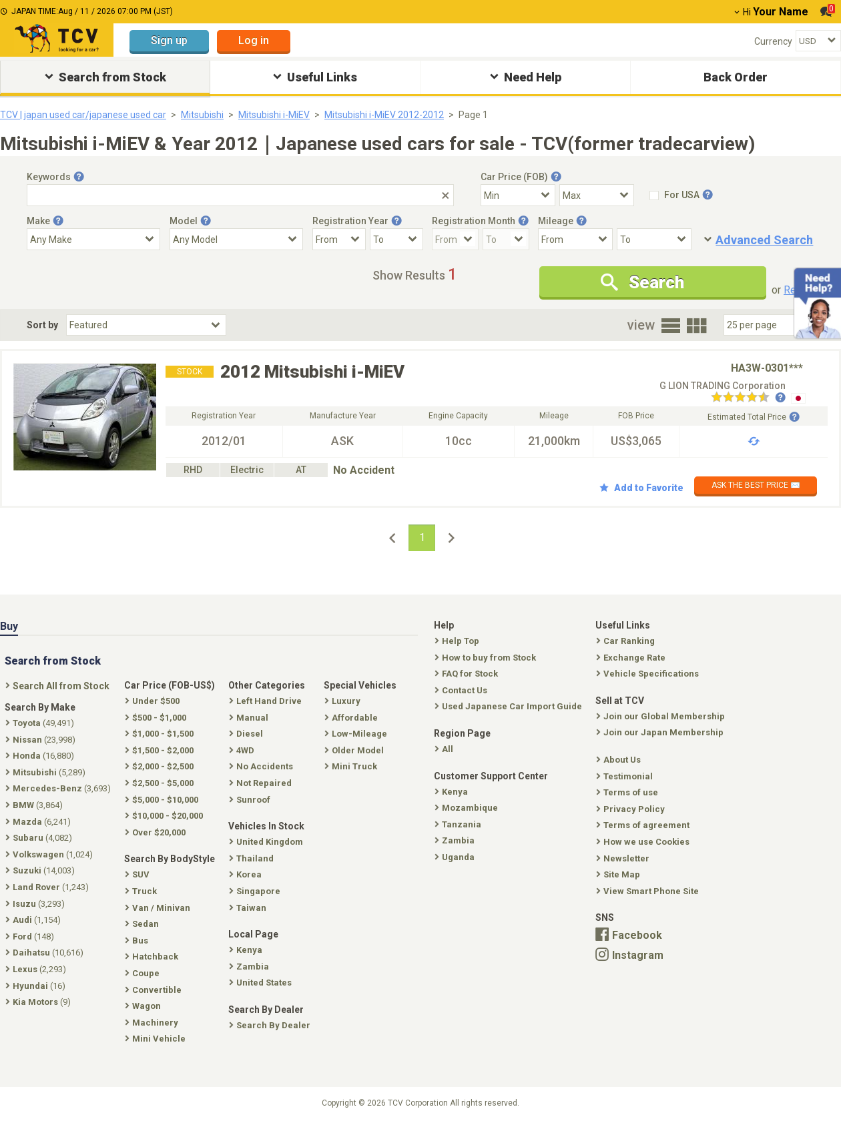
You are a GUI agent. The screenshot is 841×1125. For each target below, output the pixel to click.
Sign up (169, 40)
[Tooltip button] (78, 176)
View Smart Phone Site (649, 891)
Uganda (456, 857)
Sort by (42, 325)
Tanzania (459, 824)
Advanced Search (764, 240)
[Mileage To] (654, 239)
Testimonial (626, 776)
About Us (620, 760)
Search (642, 282)
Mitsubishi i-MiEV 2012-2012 (384, 114)
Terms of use (628, 792)
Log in (253, 40)
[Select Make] (93, 239)
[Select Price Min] (518, 195)
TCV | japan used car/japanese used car (83, 114)
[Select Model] (236, 239)
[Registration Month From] (455, 239)
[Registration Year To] (396, 239)
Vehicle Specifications (649, 674)
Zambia (456, 840)
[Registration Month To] (506, 239)
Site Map (619, 874)
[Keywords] (240, 195)
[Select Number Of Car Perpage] (769, 325)
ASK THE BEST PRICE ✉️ (756, 485)
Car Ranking (627, 641)
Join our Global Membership (662, 716)
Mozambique (467, 808)
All (445, 749)
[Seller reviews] (748, 398)
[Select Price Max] (596, 195)
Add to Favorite (641, 487)
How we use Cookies (644, 842)
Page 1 (473, 114)
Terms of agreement (644, 825)
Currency (773, 41)
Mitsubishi (202, 114)
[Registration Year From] (339, 239)
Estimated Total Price (754, 417)
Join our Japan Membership (661, 732)
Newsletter (624, 858)
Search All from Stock (58, 686)
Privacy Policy (632, 809)
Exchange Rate (632, 658)
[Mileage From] (575, 239)
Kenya (452, 792)
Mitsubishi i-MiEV (274, 114)
